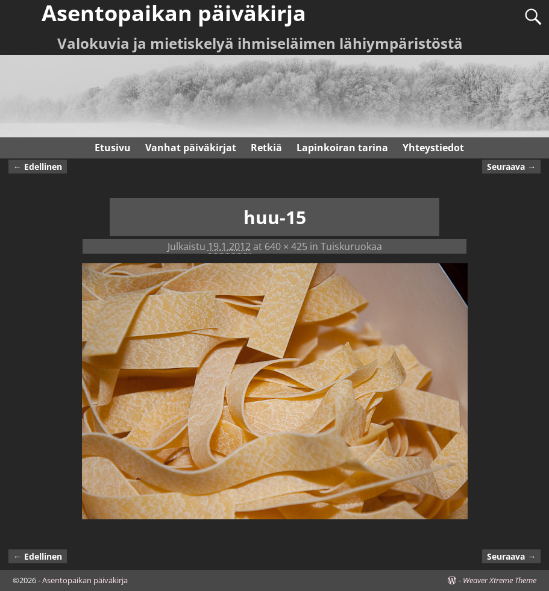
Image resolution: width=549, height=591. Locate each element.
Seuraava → (511, 166)
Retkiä (266, 147)
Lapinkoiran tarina (342, 147)
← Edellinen (37, 166)
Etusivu (113, 147)
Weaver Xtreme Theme (499, 580)
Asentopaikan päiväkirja (85, 580)
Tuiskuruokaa (351, 246)
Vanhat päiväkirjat (190, 147)
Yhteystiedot (433, 147)
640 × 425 (286, 246)
